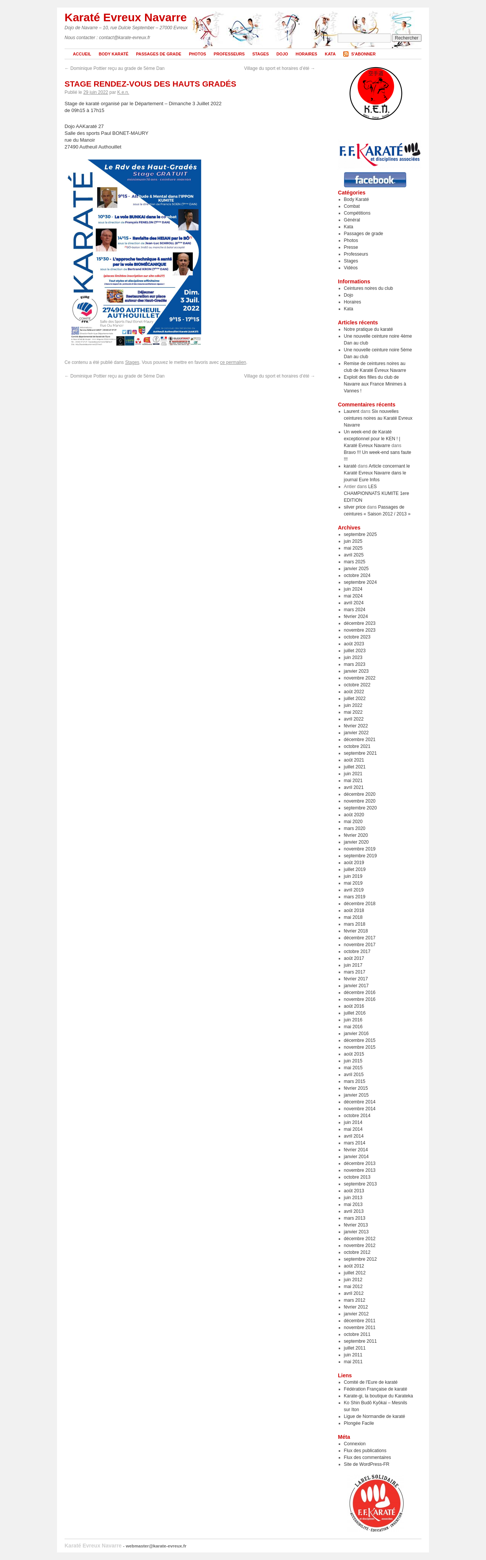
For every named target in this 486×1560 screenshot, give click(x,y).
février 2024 (356, 616)
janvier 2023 (356, 671)
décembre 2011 (360, 1320)
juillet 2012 (355, 1273)
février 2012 (356, 1307)
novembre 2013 (360, 1170)
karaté (350, 466)
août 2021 (354, 760)
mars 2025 (355, 561)
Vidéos (351, 267)
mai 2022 (353, 712)
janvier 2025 (356, 568)
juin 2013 (353, 1197)
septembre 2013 (360, 1184)
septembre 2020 (360, 808)
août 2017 (354, 958)
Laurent (352, 411)
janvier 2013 (356, 1231)
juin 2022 (353, 705)
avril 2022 (354, 719)
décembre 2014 (360, 1102)
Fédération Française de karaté (375, 1389)
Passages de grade (158, 54)
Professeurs (229, 54)
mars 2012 (355, 1300)
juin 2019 (353, 876)
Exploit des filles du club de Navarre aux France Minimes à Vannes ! (375, 384)
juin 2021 (353, 773)
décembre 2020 (360, 794)
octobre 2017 (357, 951)
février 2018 (356, 931)
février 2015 (356, 1088)
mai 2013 (353, 1204)
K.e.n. (123, 92)
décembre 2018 (360, 903)
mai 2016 (353, 1026)
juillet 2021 (355, 767)
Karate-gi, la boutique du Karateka (378, 1396)
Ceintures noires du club (368, 288)
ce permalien (233, 362)
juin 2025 (353, 541)
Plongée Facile (359, 1423)
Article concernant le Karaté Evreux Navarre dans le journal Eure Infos (377, 472)
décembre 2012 (360, 1238)
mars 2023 (355, 664)
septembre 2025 (360, 534)
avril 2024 (354, 602)
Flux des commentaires (367, 1457)
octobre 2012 (357, 1252)
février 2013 (356, 1225)
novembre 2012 (360, 1245)
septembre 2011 (360, 1341)
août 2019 (354, 862)
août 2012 (354, 1266)
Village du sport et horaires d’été (279, 68)
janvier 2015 (356, 1095)
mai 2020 (353, 821)
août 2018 (354, 910)
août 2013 (354, 1190)
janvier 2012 (356, 1314)
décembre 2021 (360, 739)
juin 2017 (353, 965)
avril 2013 (354, 1211)
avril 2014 (354, 1136)
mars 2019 (355, 896)
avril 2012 (354, 1293)
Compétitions (357, 213)
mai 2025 (353, 548)
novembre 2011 (360, 1327)
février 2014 (356, 1149)
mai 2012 (353, 1286)
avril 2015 (354, 1074)
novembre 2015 (360, 1047)
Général (352, 220)
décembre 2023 (360, 623)
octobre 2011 (357, 1334)
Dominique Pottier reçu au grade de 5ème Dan (114, 68)
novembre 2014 (360, 1108)
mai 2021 (353, 780)
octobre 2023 (357, 637)
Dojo (282, 54)
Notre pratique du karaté (368, 329)
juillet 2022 (355, 698)
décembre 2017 (360, 937)
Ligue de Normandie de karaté (374, 1416)
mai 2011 (353, 1361)
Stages (260, 54)
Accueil (82, 54)
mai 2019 (353, 883)
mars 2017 (355, 972)
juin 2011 (353, 1355)
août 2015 (354, 1054)
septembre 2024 (360, 582)
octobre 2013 (357, 1177)
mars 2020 (355, 828)
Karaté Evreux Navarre (126, 17)
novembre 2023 (360, 630)
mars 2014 (355, 1143)
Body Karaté (113, 54)
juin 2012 (353, 1279)
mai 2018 (353, 917)
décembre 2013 (360, 1163)
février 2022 (356, 726)
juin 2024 (353, 589)
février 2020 (356, 835)
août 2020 (354, 814)
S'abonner (363, 54)
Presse (351, 247)
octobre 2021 (357, 746)
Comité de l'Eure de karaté (371, 1382)
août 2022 (354, 691)
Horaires (306, 54)
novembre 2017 (360, 944)
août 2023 (354, 643)
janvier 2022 (356, 732)
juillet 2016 (355, 1013)
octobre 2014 (357, 1115)
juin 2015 (353, 1061)
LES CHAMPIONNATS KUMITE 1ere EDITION (376, 493)
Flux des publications (365, 1450)
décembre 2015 (360, 1040)
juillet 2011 (355, 1348)
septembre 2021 (360, 753)
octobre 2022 (357, 685)
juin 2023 (353, 657)
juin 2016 (353, 1020)
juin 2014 (353, 1122)
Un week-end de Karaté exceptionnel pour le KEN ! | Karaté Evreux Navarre (372, 438)
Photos (197, 54)
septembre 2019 (360, 855)
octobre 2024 (357, 575)
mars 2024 (355, 609)
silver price (355, 507)
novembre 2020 (360, 801)
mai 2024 (353, 596)
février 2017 (356, 979)
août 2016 (354, 1006)
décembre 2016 (360, 992)
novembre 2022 (360, 678)
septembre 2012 (360, 1259)
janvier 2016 (356, 1033)
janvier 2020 (356, 842)
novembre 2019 (360, 849)
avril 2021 (354, 787)
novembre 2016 (360, 999)
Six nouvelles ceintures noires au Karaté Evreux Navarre (378, 418)
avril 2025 (354, 555)
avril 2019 (354, 890)
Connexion (355, 1443)
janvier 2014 (356, 1156)
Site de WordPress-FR (367, 1464)
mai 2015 (353, 1067)
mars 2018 (355, 924)
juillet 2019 (355, 869)
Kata (330, 54)
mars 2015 (355, 1081)
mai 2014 (353, 1129)
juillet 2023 (355, 650)
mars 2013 (355, 1218)
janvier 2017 (356, 985)
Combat (352, 206)
